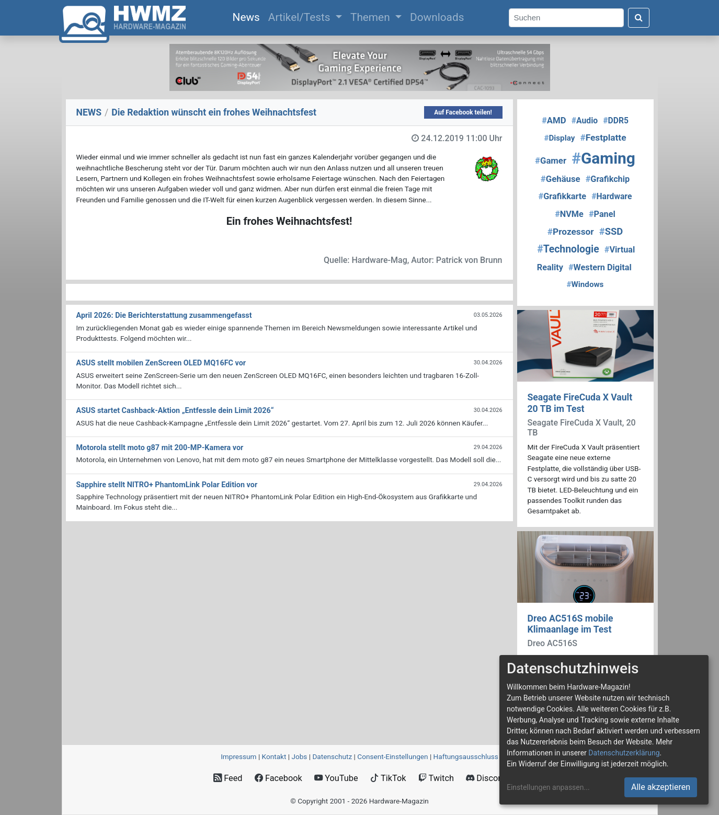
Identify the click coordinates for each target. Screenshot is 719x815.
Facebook (278, 778)
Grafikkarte (563, 196)
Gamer (550, 160)
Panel (602, 214)
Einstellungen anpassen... (548, 787)
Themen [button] (371, 17)
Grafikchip (608, 179)
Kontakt (274, 756)
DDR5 (616, 120)
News (248, 16)
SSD (611, 231)
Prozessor (570, 231)
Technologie (568, 249)
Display (559, 138)
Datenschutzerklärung (623, 753)
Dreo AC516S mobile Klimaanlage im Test (570, 624)
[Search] (566, 18)
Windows (585, 284)
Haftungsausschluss (465, 756)
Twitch (436, 778)
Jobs (299, 756)
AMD (554, 120)
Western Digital (600, 267)
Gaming (603, 158)
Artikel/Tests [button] (300, 17)
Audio (585, 120)
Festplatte (603, 137)
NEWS (89, 112)
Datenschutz (332, 756)
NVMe (569, 214)
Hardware (611, 196)
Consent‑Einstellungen (392, 756)
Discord (486, 778)
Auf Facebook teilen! (463, 112)
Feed (227, 778)
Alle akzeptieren (660, 787)
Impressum (238, 756)
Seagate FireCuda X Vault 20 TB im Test (580, 403)
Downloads (437, 17)
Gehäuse (560, 179)
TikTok (388, 778)
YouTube (336, 778)
